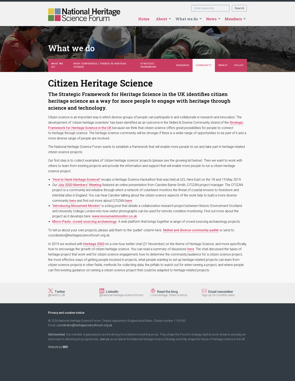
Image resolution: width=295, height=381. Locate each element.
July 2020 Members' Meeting (79, 185)
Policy (239, 65)
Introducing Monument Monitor (76, 206)
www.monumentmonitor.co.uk (114, 216)
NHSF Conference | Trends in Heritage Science (100, 65)
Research (182, 65)
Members (233, 18)
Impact (223, 65)
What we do (186, 18)
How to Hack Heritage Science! (76, 179)
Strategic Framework (148, 65)
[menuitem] (144, 19)
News (211, 18)
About (161, 18)
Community (204, 65)
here (72, 201)
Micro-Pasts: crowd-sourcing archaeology (84, 222)
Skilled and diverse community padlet (191, 230)
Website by (58, 347)
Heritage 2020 (93, 244)
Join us (104, 339)
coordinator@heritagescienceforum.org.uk (84, 325)
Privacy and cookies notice (66, 312)
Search (239, 8)
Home (143, 18)
